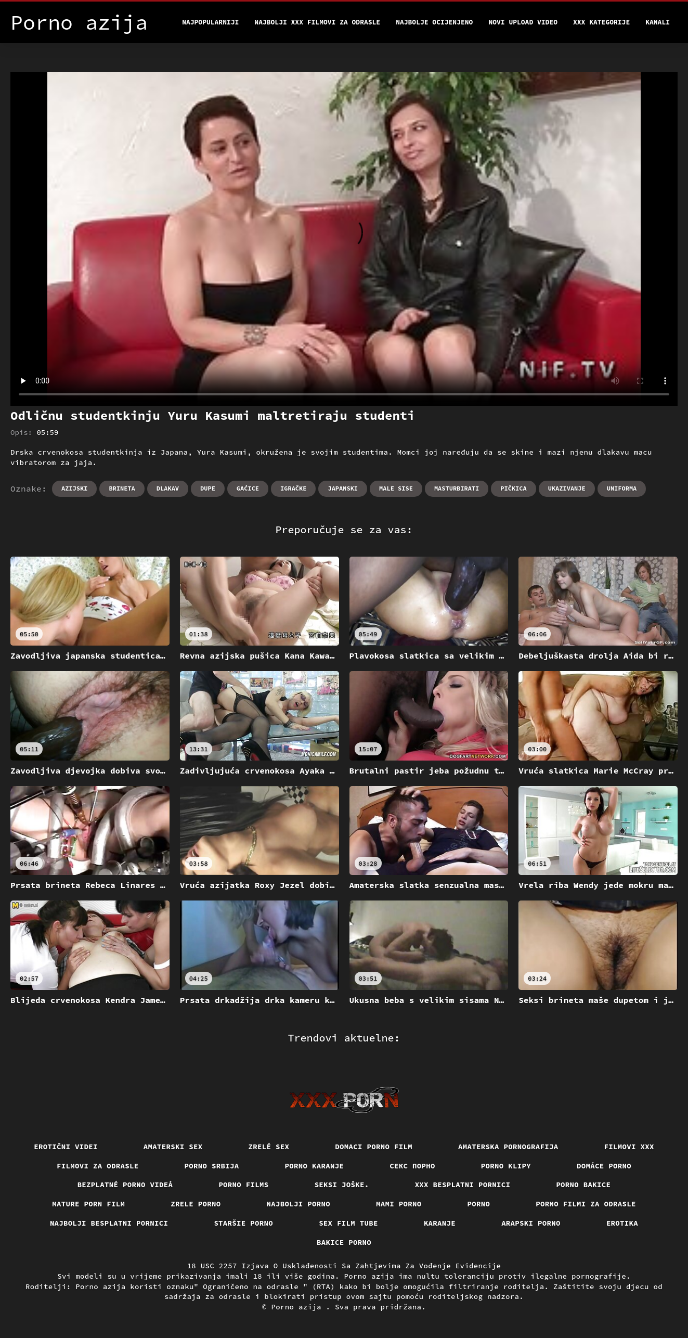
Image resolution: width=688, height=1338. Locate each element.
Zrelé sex (269, 1146)
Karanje (440, 1223)
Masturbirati (456, 488)
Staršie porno (243, 1223)
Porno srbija (212, 1165)
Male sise (396, 488)
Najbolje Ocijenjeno (434, 22)
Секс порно (412, 1165)
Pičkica (513, 488)
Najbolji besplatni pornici (109, 1223)
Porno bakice (583, 1184)
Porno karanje (314, 1165)
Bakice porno (344, 1242)
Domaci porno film (373, 1146)
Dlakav (168, 488)
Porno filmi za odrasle (586, 1203)
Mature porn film (88, 1203)
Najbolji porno (299, 1203)
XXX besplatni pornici (463, 1184)
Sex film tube (348, 1223)
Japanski (343, 488)
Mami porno (399, 1203)
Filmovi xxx (629, 1146)
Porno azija (298, 1306)
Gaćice (248, 488)
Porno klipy (506, 1165)
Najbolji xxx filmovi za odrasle (317, 22)
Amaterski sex (173, 1146)
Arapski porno (531, 1223)
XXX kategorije (601, 22)
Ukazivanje (567, 488)
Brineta (122, 488)
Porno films (243, 1184)
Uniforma (622, 488)
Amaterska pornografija (508, 1146)
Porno (479, 1203)
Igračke (293, 488)
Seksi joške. (342, 1184)
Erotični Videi (66, 1146)
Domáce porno (604, 1165)
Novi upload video (522, 22)
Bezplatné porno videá (125, 1184)
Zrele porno (195, 1203)
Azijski (74, 488)
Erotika (622, 1223)
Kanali (657, 22)
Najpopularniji (210, 22)
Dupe (207, 488)
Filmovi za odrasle (98, 1165)
